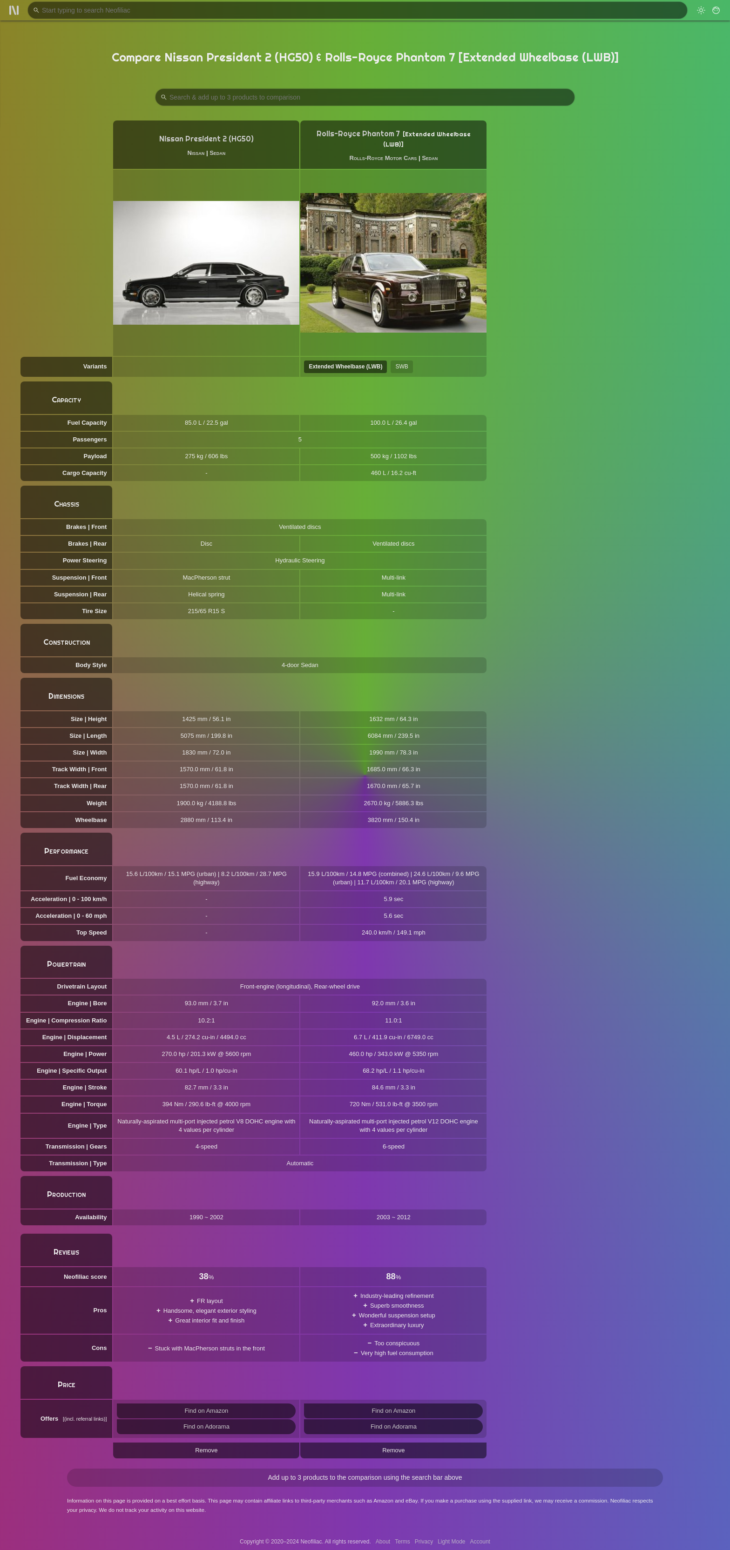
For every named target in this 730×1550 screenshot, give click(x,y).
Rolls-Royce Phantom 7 (358, 134)
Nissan (195, 152)
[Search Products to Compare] (365, 97)
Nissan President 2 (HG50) (206, 139)
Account (480, 1541)
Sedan (217, 152)
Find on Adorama (206, 1426)
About (383, 1541)
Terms (402, 1541)
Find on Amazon (206, 1410)
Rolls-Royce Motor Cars (383, 157)
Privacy (424, 1541)
